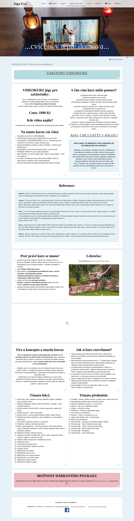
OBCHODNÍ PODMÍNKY (78, 506)
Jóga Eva (20, 4)
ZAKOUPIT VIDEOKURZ (67, 73)
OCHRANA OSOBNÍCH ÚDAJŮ (97, 506)
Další (128, 28)
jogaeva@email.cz (102, 481)
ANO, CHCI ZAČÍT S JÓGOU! (94, 135)
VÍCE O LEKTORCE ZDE (99, 261)
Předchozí (6, 28)
